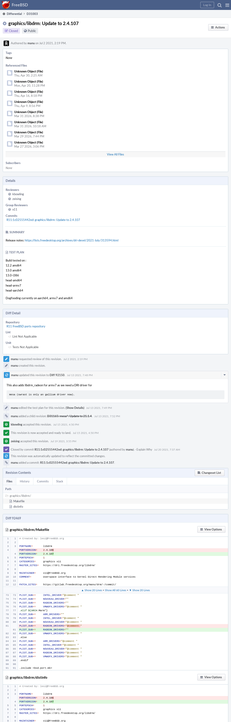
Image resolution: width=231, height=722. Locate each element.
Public (32, 31)
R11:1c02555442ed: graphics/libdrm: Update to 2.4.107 (43, 220)
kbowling (18, 194)
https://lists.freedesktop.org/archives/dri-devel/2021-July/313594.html (71, 240)
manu (31, 43)
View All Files (115, 154)
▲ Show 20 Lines (91, 590)
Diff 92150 (57, 375)
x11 (14, 209)
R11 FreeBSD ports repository (26, 326)
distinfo (18, 506)
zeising (16, 199)
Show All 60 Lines (115, 590)
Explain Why (144, 449)
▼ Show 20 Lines (139, 590)
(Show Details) (75, 408)
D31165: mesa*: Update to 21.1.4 (69, 416)
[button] (227, 5)
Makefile (19, 501)
